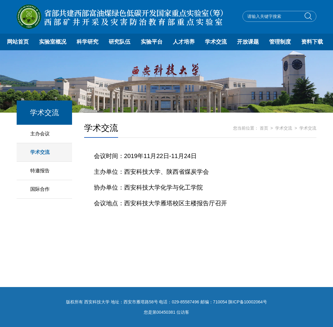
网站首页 (18, 42)
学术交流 (216, 42)
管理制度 (280, 42)
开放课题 (248, 42)
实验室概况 (52, 42)
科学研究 (87, 42)
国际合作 (40, 189)
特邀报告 (40, 170)
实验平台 (152, 42)
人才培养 (184, 42)
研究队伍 (119, 42)
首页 (264, 128)
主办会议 (40, 133)
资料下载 (312, 42)
